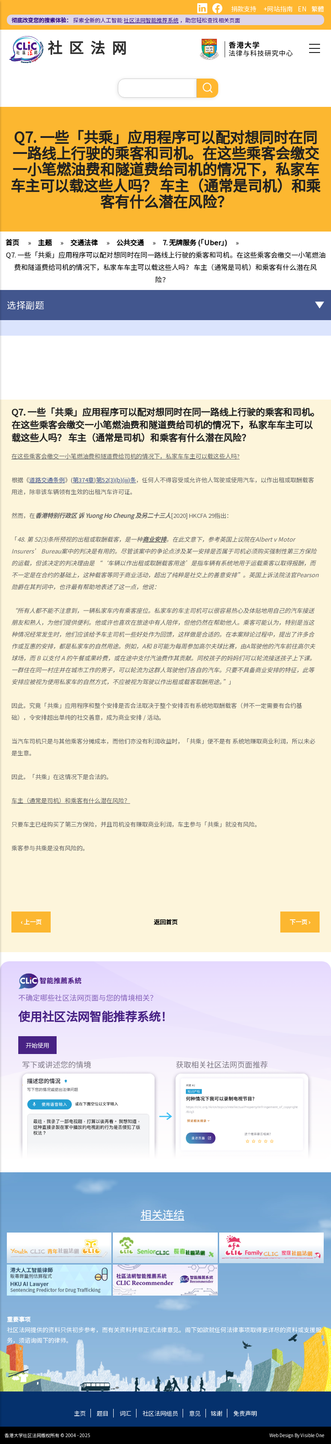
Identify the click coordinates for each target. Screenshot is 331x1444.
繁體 (317, 8)
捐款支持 (244, 8)
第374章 (83, 479)
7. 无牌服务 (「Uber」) (195, 242)
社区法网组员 (160, 1413)
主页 (80, 1413)
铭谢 (216, 1413)
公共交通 (130, 242)
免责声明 (245, 1413)
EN (302, 8)
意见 (195, 1413)
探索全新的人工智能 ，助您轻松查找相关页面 (125, 20)
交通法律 (84, 242)
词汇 (125, 1413)
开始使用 (37, 1045)
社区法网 (90, 47)
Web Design (281, 1435)
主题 (45, 242)
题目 (103, 1413)
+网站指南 (278, 8)
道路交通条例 (47, 479)
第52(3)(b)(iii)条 (116, 479)
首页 (12, 242)
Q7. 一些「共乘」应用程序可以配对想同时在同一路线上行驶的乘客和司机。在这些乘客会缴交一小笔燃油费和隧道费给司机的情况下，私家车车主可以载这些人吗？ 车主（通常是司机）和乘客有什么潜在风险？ (166, 267)
